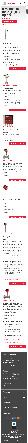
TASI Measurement (22, 434)
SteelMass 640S (8, 197)
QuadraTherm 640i (8, 234)
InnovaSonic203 (8, 126)
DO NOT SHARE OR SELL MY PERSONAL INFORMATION (14, 437)
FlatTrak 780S (7, 160)
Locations (11, 366)
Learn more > (16, 268)
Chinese (5, 385)
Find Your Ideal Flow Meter (10, 21)
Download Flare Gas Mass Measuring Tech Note (13, 257)
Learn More (21, 68)
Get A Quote (13, 68)
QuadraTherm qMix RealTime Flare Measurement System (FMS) (13, 277)
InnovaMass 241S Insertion (11, 41)
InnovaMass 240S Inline (10, 85)
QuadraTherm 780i (8, 300)
